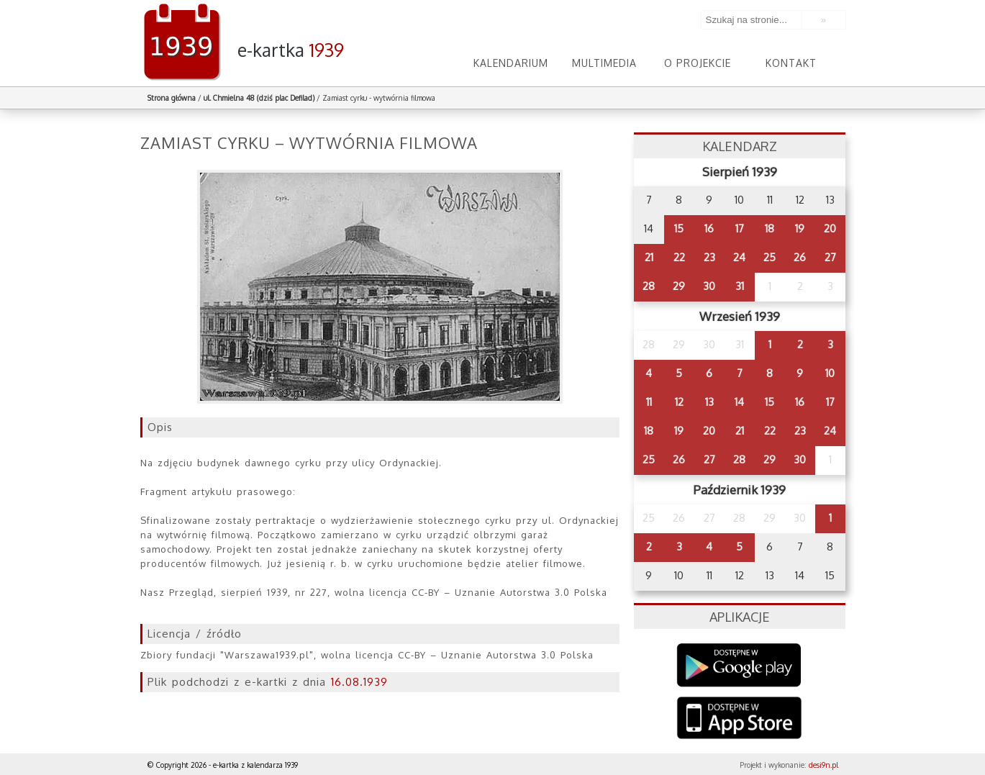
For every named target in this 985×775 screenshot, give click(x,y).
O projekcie (697, 63)
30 (709, 286)
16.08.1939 (359, 682)
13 (709, 402)
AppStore (739, 719)
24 (739, 257)
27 (830, 257)
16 (709, 228)
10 (830, 373)
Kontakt (791, 63)
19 (799, 228)
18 (769, 228)
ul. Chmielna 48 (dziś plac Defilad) (259, 98)
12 (679, 402)
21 (649, 257)
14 (739, 402)
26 (800, 257)
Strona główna (171, 98)
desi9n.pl (823, 765)
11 (649, 402)
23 (709, 257)
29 (679, 286)
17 (739, 228)
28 (649, 286)
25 (769, 257)
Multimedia (604, 63)
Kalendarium (510, 63)
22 (679, 257)
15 (679, 228)
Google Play (739, 665)
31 (739, 286)
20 (830, 228)
